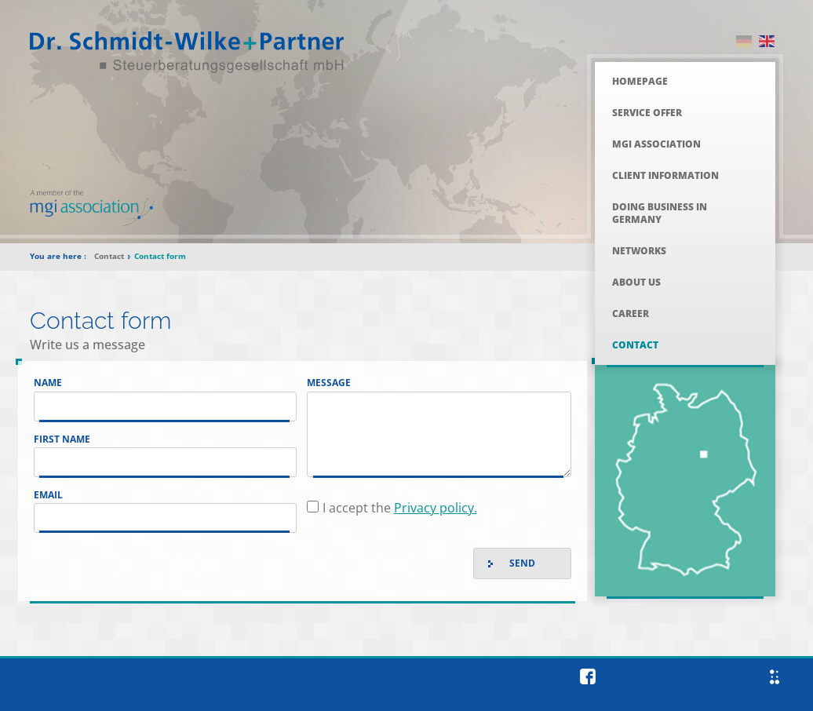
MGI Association (656, 144)
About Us (636, 282)
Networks (639, 250)
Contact (635, 345)
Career (630, 313)
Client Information (665, 175)
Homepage (640, 81)
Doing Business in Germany (659, 213)
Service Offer (647, 112)
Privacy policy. (435, 507)
